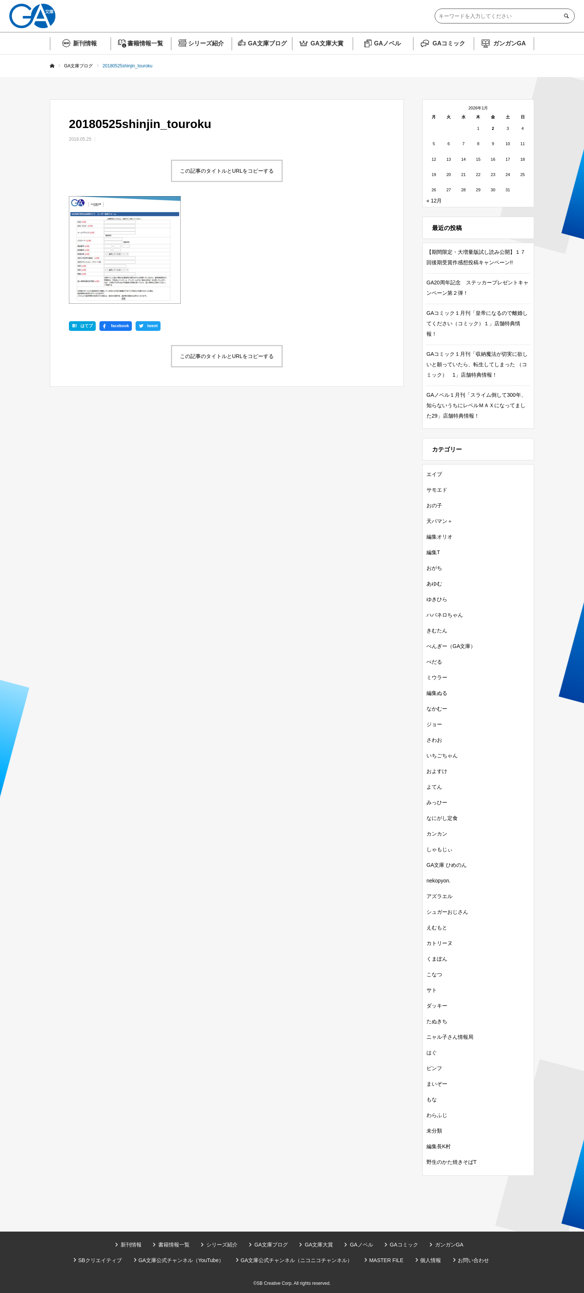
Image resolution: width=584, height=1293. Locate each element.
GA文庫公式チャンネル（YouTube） (181, 1260)
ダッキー (436, 1006)
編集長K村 (438, 1146)
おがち (434, 568)
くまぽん (436, 959)
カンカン (436, 834)
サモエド (436, 490)
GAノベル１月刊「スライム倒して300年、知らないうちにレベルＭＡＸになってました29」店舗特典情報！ (476, 405)
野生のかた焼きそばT (451, 1162)
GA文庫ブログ (267, 43)
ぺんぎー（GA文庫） (451, 646)
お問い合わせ (473, 1260)
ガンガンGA (509, 43)
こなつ (434, 974)
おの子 (434, 505)
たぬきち (436, 1021)
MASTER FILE (386, 1260)
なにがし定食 (442, 818)
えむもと (436, 927)
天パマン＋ (439, 521)
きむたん (436, 630)
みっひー (436, 802)
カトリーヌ (439, 943)
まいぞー (436, 1084)
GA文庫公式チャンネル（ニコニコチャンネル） (296, 1260)
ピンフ (434, 1068)
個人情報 (430, 1260)
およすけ (436, 771)
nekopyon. (438, 881)
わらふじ (436, 1115)
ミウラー (436, 677)
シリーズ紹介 (206, 43)
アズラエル (439, 896)
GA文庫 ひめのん (446, 865)
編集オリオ (439, 537)
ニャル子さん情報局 (449, 1037)
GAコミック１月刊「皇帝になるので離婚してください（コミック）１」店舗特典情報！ (477, 323)
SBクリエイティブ (100, 1260)
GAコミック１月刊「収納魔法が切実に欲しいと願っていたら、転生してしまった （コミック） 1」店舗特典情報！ (477, 364)
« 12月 (434, 201)
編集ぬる (436, 693)
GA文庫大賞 (327, 43)
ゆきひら (436, 599)
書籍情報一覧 (145, 43)
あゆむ (434, 584)
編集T (433, 552)
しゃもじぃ (439, 849)
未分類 (434, 1131)
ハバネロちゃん (444, 615)
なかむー (436, 709)
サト (431, 990)
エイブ (434, 474)
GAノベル (387, 43)
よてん (434, 787)
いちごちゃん (442, 756)
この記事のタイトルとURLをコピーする (227, 171)
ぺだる (434, 662)
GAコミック (448, 43)
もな (431, 1099)
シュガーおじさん (447, 912)
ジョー (434, 724)
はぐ (431, 1053)
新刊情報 (85, 43)
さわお (434, 740)
